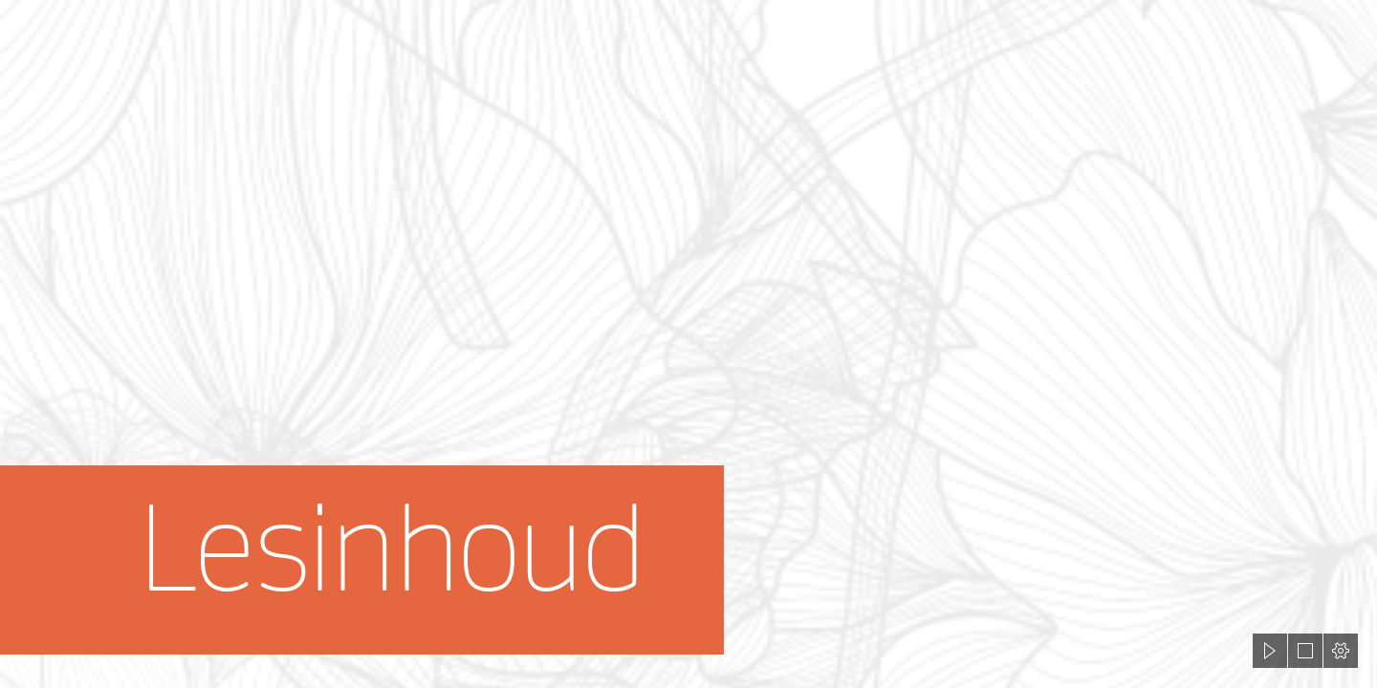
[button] (1270, 651)
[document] (688, 344)
